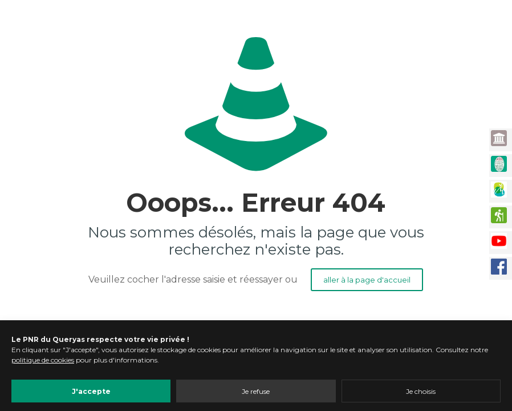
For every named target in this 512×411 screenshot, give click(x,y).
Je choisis (421, 391)
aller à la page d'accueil (367, 279)
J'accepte (91, 391)
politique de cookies (42, 360)
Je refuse (256, 391)
